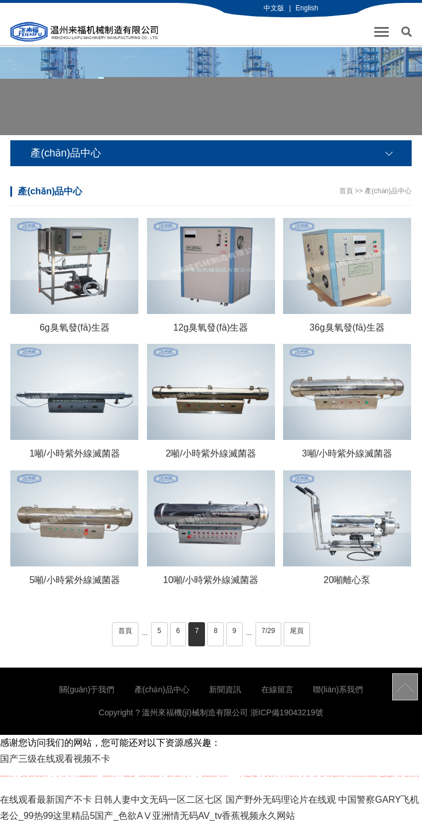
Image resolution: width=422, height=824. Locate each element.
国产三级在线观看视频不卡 (55, 759)
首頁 (346, 191)
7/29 (268, 631)
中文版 (274, 8)
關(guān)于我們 (86, 689)
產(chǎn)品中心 (388, 191)
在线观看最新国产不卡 (46, 799)
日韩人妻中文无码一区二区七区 (158, 799)
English (307, 8)
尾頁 (297, 631)
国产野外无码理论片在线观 (281, 799)
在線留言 (277, 689)
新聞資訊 (225, 689)
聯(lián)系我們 (338, 689)
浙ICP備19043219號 (287, 712)
